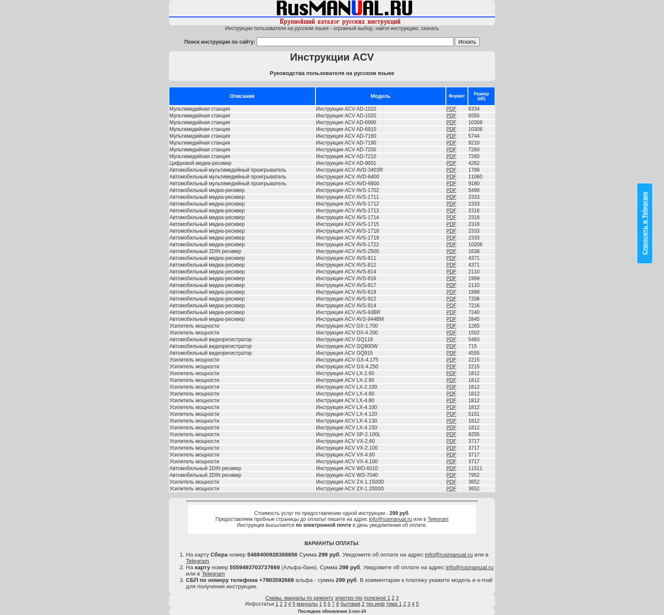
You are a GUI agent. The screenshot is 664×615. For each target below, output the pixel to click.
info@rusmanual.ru (390, 519)
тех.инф (375, 604)
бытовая (350, 604)
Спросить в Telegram (645, 223)
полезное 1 (377, 598)
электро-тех (349, 598)
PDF (451, 109)
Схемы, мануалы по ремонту (300, 598)
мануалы (307, 604)
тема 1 (394, 604)
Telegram (438, 519)
